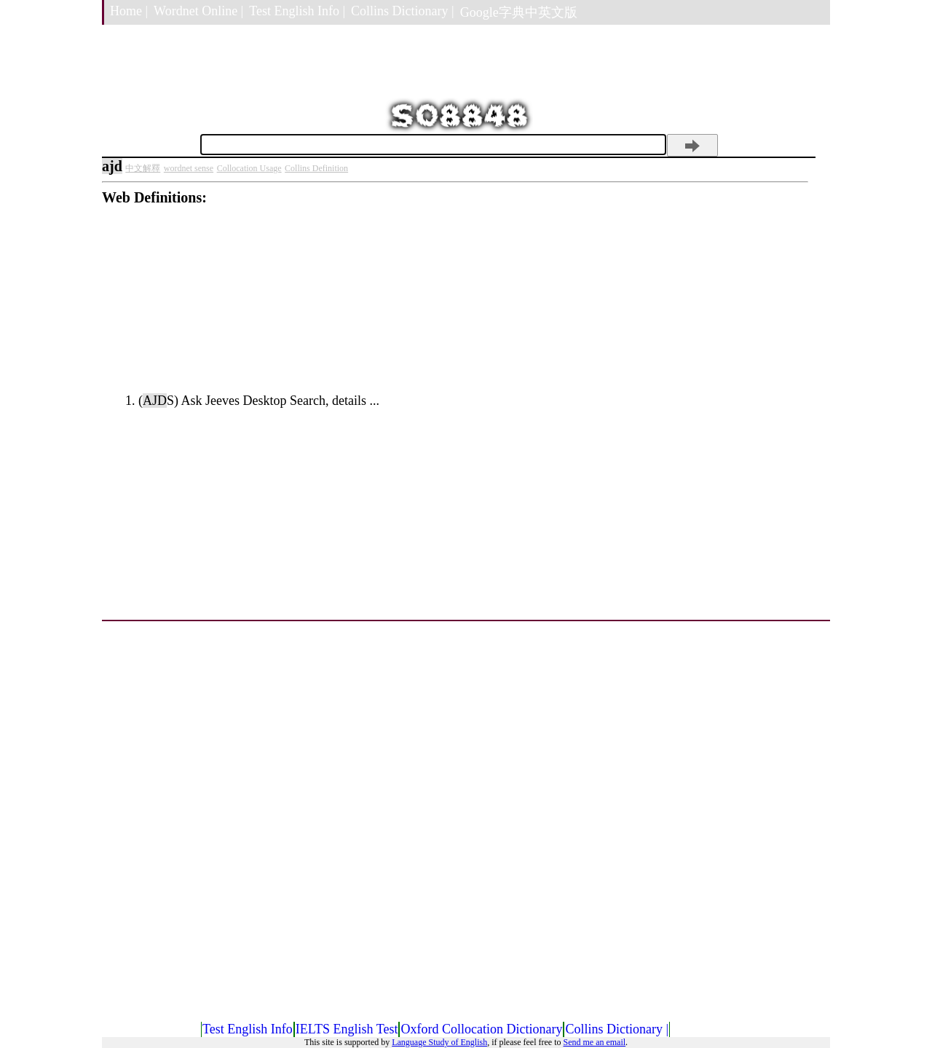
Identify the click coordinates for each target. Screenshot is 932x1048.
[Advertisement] (455, 308)
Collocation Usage (249, 168)
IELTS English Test (347, 1029)
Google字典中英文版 (518, 12)
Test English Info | (297, 11)
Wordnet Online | (198, 11)
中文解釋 (142, 168)
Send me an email (594, 1042)
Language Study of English (439, 1042)
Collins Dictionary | (402, 11)
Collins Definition (316, 168)
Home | (129, 11)
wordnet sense (188, 168)
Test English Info (247, 1029)
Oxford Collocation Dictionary (481, 1029)
